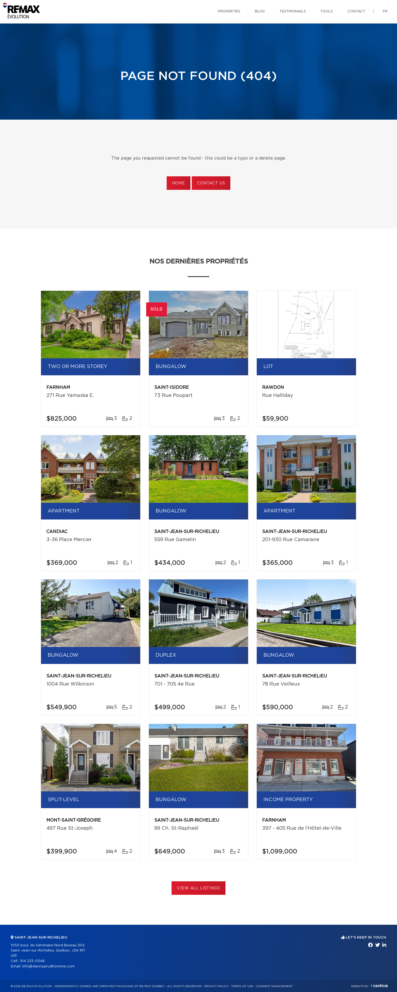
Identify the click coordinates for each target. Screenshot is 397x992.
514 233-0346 (32, 961)
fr (385, 11)
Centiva (379, 985)
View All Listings (198, 888)
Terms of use (242, 986)
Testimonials (292, 11)
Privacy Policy (216, 986)
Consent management (274, 986)
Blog (260, 11)
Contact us (211, 183)
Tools (326, 11)
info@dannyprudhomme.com (48, 966)
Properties (229, 11)
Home (178, 183)
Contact (356, 11)
